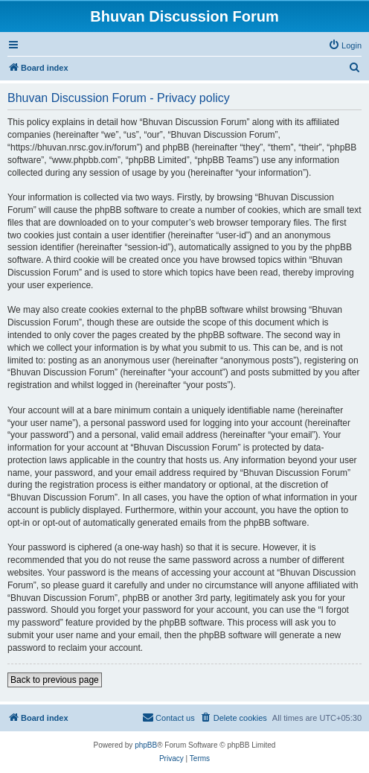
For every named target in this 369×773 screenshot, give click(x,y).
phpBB (146, 745)
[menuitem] (345, 45)
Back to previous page (54, 680)
